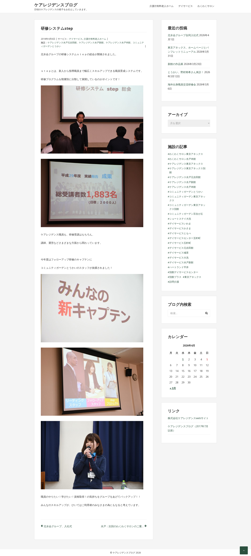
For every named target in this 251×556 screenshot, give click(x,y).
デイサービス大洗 (179, 257)
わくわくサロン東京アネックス (186, 153)
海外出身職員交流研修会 (182, 84)
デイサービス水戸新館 (181, 262)
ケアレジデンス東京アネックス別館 (187, 170)
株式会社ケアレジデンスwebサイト (188, 418)
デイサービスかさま (180, 228)
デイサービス (185, 6)
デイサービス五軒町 (180, 242)
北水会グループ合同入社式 (183, 35)
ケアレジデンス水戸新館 (91, 42)
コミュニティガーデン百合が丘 (186, 213)
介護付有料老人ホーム (162, 6)
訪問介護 (174, 281)
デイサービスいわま (180, 223)
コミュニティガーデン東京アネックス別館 (187, 206)
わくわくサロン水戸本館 (182, 158)
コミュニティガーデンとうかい (186, 191)
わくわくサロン (206, 6)
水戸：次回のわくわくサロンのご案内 (122, 526)
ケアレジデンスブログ (55, 5)
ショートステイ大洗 (180, 218)
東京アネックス (192, 276)
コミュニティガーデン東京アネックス (187, 198)
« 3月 (173, 388)
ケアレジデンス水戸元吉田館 (62, 42)
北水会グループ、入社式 (58, 526)
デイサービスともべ (180, 233)
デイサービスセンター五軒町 (185, 238)
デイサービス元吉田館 (181, 247)
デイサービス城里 (179, 252)
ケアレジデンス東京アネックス (186, 163)
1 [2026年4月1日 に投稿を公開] (183, 359)
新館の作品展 (175, 64)
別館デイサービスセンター (183, 272)
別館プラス (175, 276)
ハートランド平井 (179, 267)
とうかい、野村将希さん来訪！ (186, 72)
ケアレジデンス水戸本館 (118, 42)
